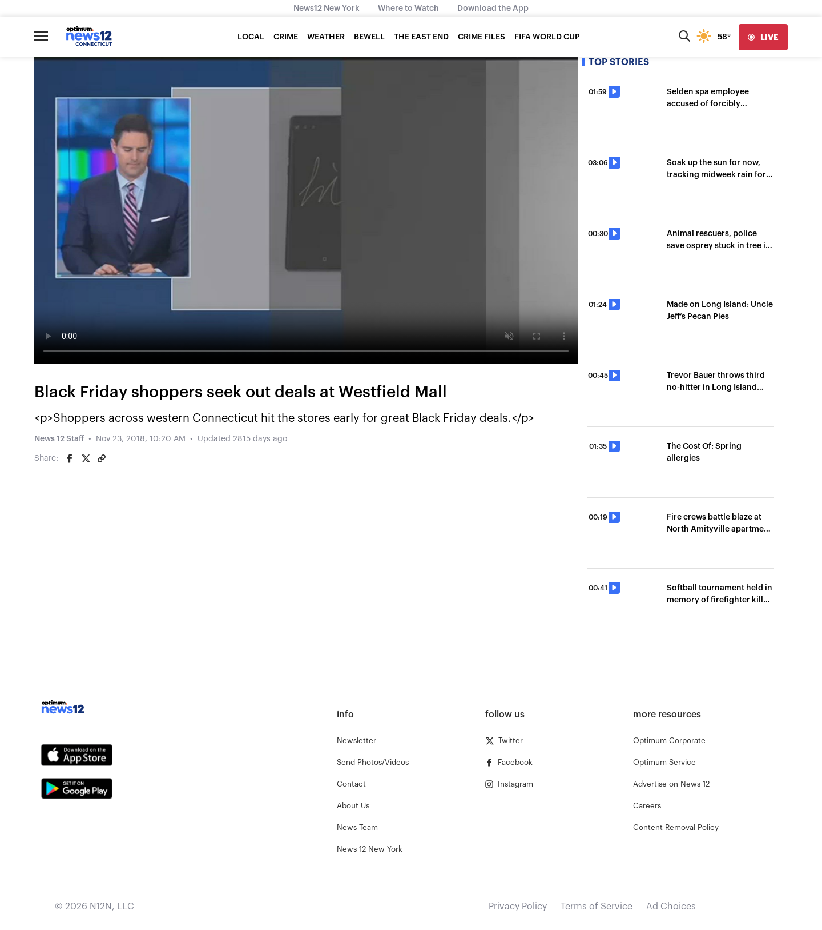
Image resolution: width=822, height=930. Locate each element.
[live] (763, 37)
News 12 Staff (59, 439)
